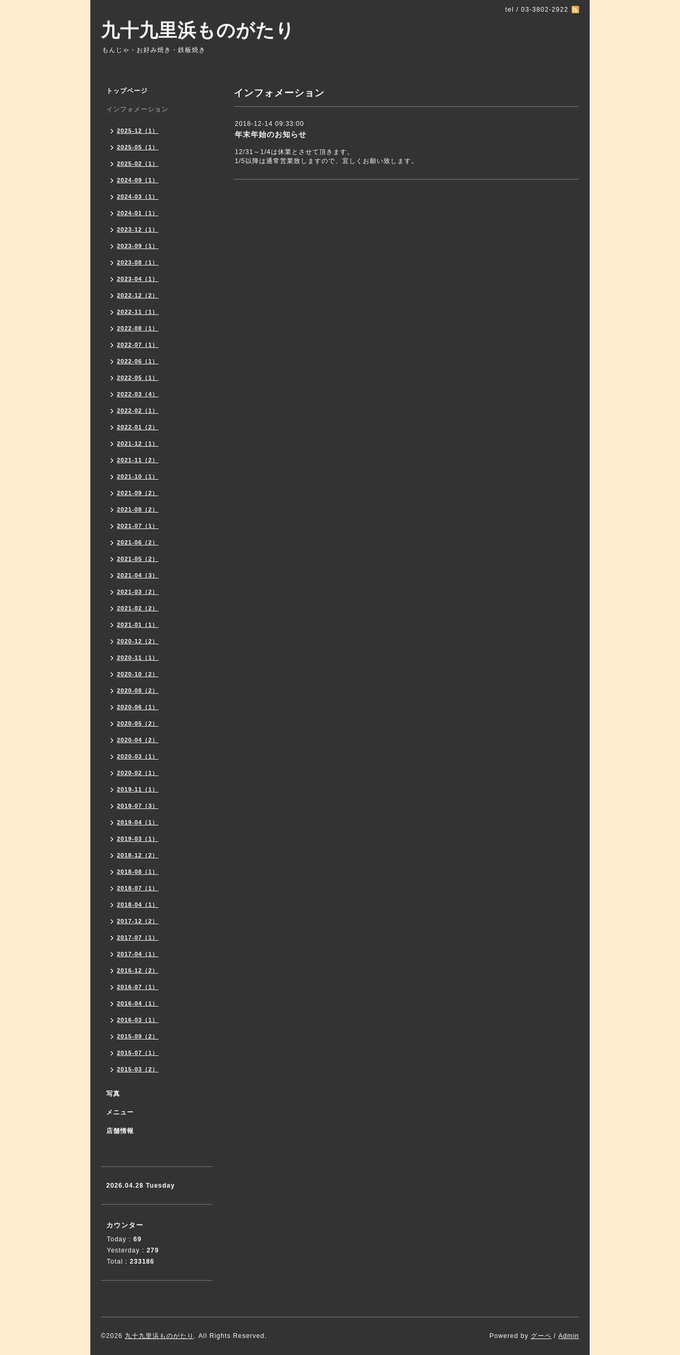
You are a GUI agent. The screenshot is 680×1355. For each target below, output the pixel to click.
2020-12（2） (138, 641)
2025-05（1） (138, 147)
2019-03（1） (138, 839)
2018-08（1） (138, 871)
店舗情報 (120, 1131)
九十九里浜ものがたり (198, 30)
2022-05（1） (138, 377)
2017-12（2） (138, 921)
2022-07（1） (138, 345)
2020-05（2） (138, 723)
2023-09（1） (138, 246)
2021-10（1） (138, 476)
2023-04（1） (138, 279)
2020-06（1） (138, 707)
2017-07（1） (138, 937)
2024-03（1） (138, 196)
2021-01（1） (138, 624)
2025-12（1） (138, 130)
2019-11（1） (138, 789)
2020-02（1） (138, 773)
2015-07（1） (138, 1053)
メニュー (120, 1112)
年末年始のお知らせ (271, 134)
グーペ (541, 1336)
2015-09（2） (138, 1036)
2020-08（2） (138, 690)
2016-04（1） (138, 1003)
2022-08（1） (138, 328)
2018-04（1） (138, 904)
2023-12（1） (138, 229)
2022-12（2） (138, 295)
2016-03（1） (138, 1020)
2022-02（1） (138, 410)
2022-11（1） (138, 312)
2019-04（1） (138, 822)
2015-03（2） (138, 1069)
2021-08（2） (138, 509)
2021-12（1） (138, 443)
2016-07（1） (138, 987)
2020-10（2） (138, 674)
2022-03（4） (138, 394)
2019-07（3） (138, 806)
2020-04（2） (138, 740)
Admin (568, 1336)
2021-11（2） (138, 460)
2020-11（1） (138, 657)
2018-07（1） (138, 888)
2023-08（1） (138, 262)
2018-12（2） (138, 855)
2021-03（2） (138, 592)
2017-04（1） (138, 954)
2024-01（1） (138, 213)
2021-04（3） (138, 575)
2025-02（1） (138, 163)
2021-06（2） (138, 542)
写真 (113, 1093)
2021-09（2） (138, 493)
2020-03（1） (138, 756)
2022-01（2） (138, 427)
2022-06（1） (138, 361)
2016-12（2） (138, 970)
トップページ (127, 91)
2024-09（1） (138, 180)
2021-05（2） (138, 559)
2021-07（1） (138, 526)
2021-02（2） (138, 608)
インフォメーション (137, 109)
